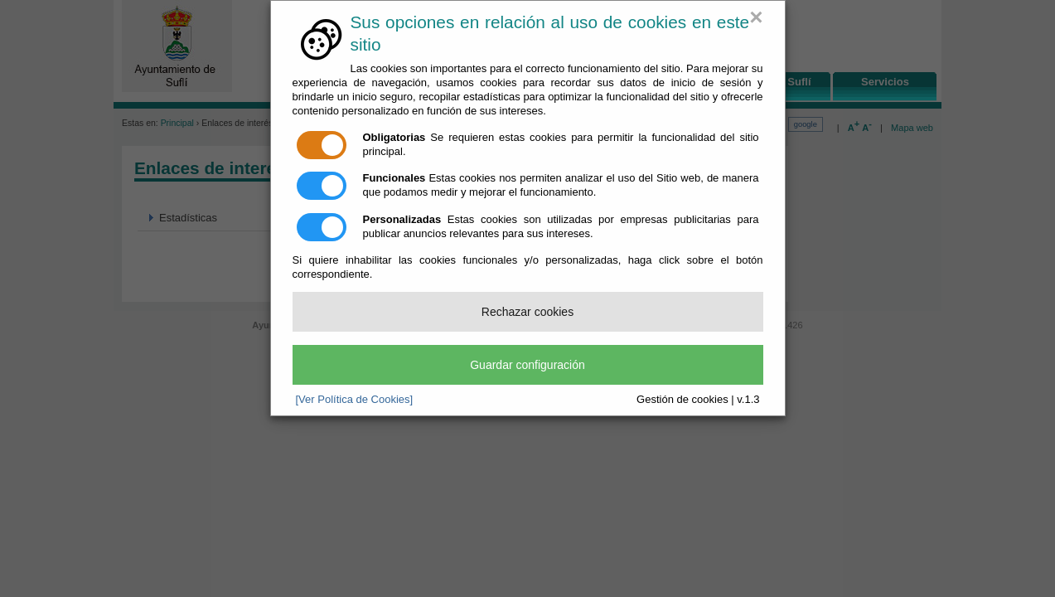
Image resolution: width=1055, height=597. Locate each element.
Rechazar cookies (527, 311)
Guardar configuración (527, 364)
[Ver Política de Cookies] (355, 399)
